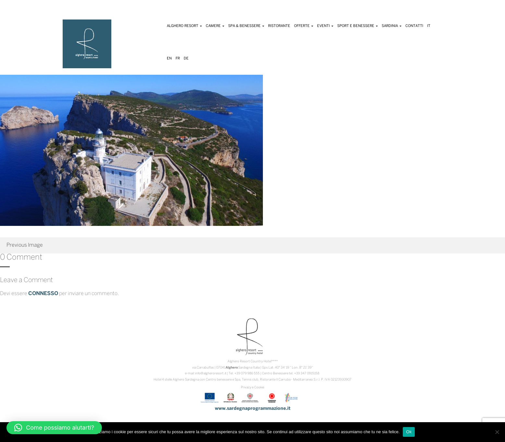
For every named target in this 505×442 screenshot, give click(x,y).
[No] (497, 432)
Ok (409, 431)
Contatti (414, 26)
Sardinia (391, 26)
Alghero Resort (184, 26)
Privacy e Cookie (252, 387)
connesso (43, 293)
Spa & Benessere (246, 26)
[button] (54, 427)
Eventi (325, 26)
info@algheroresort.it (211, 373)
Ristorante (279, 26)
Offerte (303, 26)
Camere (215, 26)
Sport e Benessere (357, 26)
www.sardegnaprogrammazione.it (252, 409)
